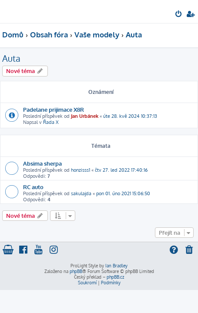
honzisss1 (80, 170)
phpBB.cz (115, 277)
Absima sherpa (42, 163)
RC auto (33, 186)
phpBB (76, 271)
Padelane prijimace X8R (53, 109)
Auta (11, 58)
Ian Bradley (116, 265)
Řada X (51, 122)
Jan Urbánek (84, 116)
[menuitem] (179, 15)
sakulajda (81, 193)
